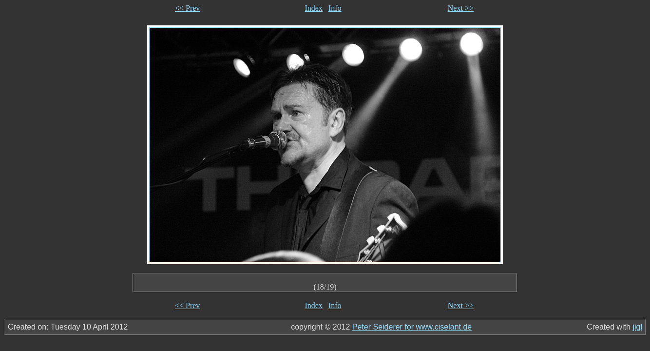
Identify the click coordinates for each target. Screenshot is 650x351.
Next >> (461, 8)
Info (335, 8)
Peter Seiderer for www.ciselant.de (412, 327)
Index (314, 8)
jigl (637, 327)
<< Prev (187, 8)
